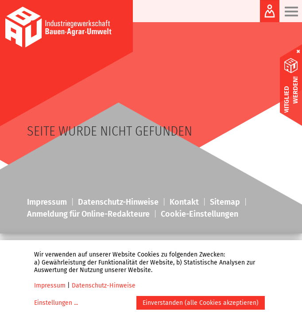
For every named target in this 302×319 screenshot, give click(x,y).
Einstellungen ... (56, 303)
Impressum (50, 285)
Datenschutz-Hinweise (104, 285)
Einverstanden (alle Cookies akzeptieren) (201, 303)
